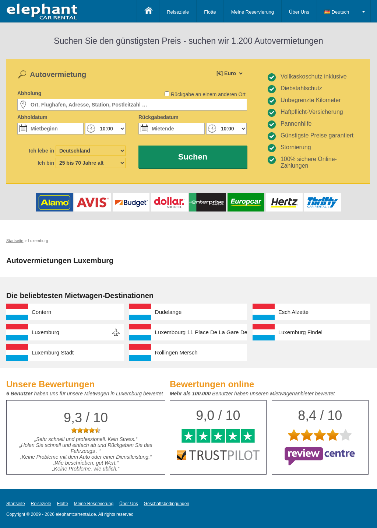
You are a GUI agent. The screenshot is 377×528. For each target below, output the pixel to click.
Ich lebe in (41, 151)
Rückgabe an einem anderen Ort (208, 94)
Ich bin (46, 163)
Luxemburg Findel (300, 332)
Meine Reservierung (252, 12)
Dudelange (168, 312)
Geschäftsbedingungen (166, 503)
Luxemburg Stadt (53, 352)
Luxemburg (45, 332)
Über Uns (299, 12)
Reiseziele (178, 12)
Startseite (15, 503)
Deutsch (336, 12)
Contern (41, 312)
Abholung (29, 93)
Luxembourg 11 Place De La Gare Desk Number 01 (201, 332)
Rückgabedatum (158, 117)
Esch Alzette (293, 312)
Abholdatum (32, 117)
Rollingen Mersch (176, 352)
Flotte (210, 12)
